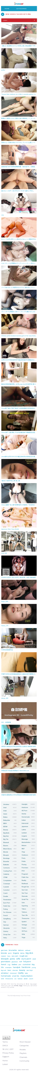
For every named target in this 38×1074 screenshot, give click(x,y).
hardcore (26, 967)
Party (28, 858)
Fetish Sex (9, 906)
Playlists (23, 1053)
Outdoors (28, 855)
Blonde (9, 852)
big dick (29, 953)
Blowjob (9, 855)
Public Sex (28, 877)
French (9, 915)
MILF (28, 848)
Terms (5, 1042)
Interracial (28, 823)
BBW (9, 823)
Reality (28, 880)
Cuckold (9, 886)
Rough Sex (28, 886)
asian (26, 979)
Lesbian (28, 832)
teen (9, 970)
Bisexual (9, 842)
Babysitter (9, 820)
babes (14, 964)
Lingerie (28, 836)
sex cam (15, 956)
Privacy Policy (8, 1053)
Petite (28, 861)
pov (20, 964)
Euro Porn (9, 902)
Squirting (28, 905)
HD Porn (28, 810)
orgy (8, 964)
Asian (9, 813)
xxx (15, 978)
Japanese (28, 826)
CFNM (9, 877)
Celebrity (9, 874)
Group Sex (9, 934)
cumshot (27, 964)
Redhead (28, 883)
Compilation (9, 880)
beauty (22, 970)
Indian (28, 820)
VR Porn (28, 931)
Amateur (9, 804)
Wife (28, 934)
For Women (9, 912)
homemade (6, 976)
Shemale (28, 896)
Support (5, 1057)
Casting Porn (9, 871)
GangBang (9, 918)
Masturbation (28, 842)
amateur (5, 973)
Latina (28, 829)
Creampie (9, 883)
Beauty (9, 829)
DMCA (5, 1046)
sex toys (30, 970)
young (34, 967)
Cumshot (9, 890)
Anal (9, 807)
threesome (9, 978)
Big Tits (9, 839)
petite (12, 959)
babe (26, 973)
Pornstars (28, 867)
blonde (4, 953)
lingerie (16, 953)
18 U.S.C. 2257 (7, 1049)
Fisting (9, 909)
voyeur (3, 956)
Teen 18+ (28, 915)
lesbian (20, 978)
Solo (28, 902)
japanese (15, 961)
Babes (9, 817)
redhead (27, 950)
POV (28, 870)
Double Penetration (9, 898)
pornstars (5, 961)
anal (34, 959)
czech (31, 978)
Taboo (28, 909)
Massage (28, 839)
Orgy (28, 851)
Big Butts (9, 833)
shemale (15, 970)
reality (21, 973)
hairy (8, 956)
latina (22, 953)
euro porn (26, 959)
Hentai (28, 813)
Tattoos (28, 912)
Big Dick (9, 836)
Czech (9, 893)
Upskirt (28, 921)
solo (2, 979)
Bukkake (9, 864)
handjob (16, 967)
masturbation (26, 976)
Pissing (28, 864)
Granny (9, 931)
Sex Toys (28, 893)
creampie (8, 967)
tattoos (21, 950)
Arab (9, 810)
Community (24, 1061)
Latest (5, 1064)
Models (23, 1050)
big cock (3, 970)
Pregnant (28, 874)
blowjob (5, 959)
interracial (13, 973)
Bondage (9, 858)
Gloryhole (9, 928)
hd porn (27, 961)
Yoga (28, 937)
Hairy (9, 937)
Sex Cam (28, 890)
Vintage (28, 924)
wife (18, 959)
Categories (21, 8)
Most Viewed (25, 1042)
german (4, 950)
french (3, 964)
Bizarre (9, 845)
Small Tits (28, 899)
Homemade (28, 817)
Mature (28, 845)
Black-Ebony (9, 848)
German (9, 925)
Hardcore (28, 807)
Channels (23, 1057)
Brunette (9, 861)
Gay (9, 921)
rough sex (23, 956)
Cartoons (9, 867)
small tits (15, 976)
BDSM (9, 826)
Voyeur (28, 928)
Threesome (28, 918)
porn (10, 953)
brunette (13, 950)
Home (7, 8)
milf (20, 962)
